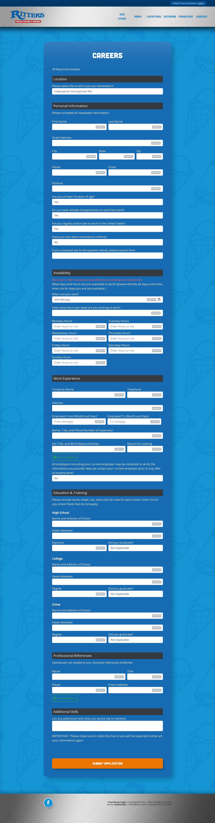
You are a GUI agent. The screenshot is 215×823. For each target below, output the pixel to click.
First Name (59, 121)
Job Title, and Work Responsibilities (75, 444)
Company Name (63, 389)
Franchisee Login (117, 802)
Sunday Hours (61, 357)
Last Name (115, 121)
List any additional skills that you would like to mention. (89, 718)
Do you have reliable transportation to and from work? (88, 210)
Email (112, 167)
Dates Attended (62, 530)
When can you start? (65, 294)
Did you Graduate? (120, 542)
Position (57, 183)
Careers (201, 16)
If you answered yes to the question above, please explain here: (94, 250)
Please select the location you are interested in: (83, 86)
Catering (170, 16)
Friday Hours (61, 345)
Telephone (134, 389)
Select (201, 3)
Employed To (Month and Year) (128, 416)
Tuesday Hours (118, 321)
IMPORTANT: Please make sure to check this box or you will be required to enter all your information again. (107, 738)
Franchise (186, 16)
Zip (138, 151)
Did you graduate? (120, 588)
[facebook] (49, 804)
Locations (154, 16)
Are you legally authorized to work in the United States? (88, 223)
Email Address (118, 685)
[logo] (27, 17)
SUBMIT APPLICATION (108, 763)
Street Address (61, 137)
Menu (138, 16)
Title (130, 671)
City (54, 151)
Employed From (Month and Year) (74, 416)
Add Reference (65, 698)
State (102, 151)
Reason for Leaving (139, 444)
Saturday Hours (119, 345)
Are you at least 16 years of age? (73, 196)
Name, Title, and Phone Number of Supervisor (82, 430)
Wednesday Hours (64, 333)
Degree (56, 588)
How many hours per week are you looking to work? (86, 307)
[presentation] (77, 749)
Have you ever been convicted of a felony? (79, 237)
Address (57, 403)
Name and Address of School (71, 518)
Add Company (65, 457)
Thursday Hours (119, 333)
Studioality (120, 804)
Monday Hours (62, 321)
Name (56, 671)
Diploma (58, 542)
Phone (56, 167)
